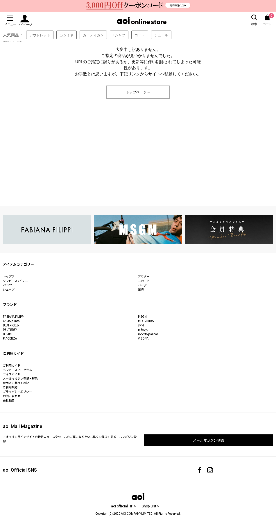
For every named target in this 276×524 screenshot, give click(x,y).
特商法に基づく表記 (16, 383)
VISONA (143, 338)
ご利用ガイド (11, 365)
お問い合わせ (11, 396)
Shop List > (150, 506)
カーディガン (93, 35)
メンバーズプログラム (17, 369)
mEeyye (143, 329)
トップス (9, 276)
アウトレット (39, 35)
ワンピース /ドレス (15, 280)
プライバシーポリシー (17, 391)
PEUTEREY (10, 329)
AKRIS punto (11, 321)
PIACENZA (10, 338)
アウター (144, 276)
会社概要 (9, 400)
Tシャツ (119, 35)
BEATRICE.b (11, 325)
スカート (144, 280)
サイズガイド (11, 374)
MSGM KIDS (146, 321)
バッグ (142, 285)
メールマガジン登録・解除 (20, 378)
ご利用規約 (10, 387)
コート (140, 35)
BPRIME (8, 334)
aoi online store (141, 20)
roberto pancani (148, 334)
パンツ (7, 285)
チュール (161, 35)
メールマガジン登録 (208, 440)
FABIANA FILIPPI (13, 316)
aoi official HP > (123, 506)
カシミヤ (67, 35)
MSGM (142, 316)
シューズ (9, 289)
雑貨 (141, 289)
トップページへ (138, 91)
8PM (141, 325)
